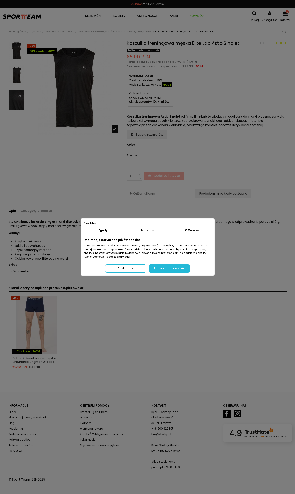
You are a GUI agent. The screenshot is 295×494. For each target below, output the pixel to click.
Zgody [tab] (102, 230)
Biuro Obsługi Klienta (165, 445)
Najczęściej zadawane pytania (100, 445)
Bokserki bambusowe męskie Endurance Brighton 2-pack (34, 360)
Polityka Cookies (19, 439)
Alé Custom (16, 451)
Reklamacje (87, 439)
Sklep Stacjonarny (163, 462)
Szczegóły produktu (36, 211)
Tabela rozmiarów (147, 134)
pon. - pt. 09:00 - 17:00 (166, 467)
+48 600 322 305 (162, 429)
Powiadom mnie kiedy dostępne (223, 193)
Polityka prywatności (22, 434)
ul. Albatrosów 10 (162, 417)
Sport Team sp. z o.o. (165, 412)
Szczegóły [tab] (147, 230)
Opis (12, 211)
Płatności (86, 423)
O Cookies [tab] (192, 230)
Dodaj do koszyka (164, 175)
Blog (11, 423)
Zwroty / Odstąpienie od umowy (101, 434)
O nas (12, 412)
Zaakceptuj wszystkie (169, 268)
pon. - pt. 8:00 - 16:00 (165, 451)
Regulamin (16, 429)
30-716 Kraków (161, 423)
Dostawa (86, 417)
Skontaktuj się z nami (94, 412)
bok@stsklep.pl (161, 434)
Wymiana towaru (91, 429)
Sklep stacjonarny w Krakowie (28, 417)
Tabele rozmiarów (21, 445)
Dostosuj (126, 268)
